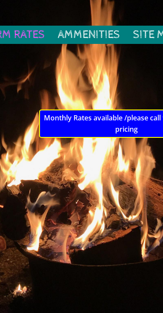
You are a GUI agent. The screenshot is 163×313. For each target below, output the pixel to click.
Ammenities (89, 34)
